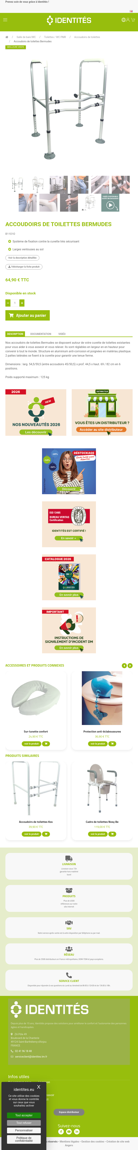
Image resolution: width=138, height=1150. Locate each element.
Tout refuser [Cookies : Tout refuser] (23, 1122)
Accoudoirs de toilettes (87, 37)
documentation (40, 334)
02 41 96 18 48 (23, 1051)
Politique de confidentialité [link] (24, 1139)
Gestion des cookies (92, 1141)
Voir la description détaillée (22, 257)
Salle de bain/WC (26, 37)
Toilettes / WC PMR (55, 37)
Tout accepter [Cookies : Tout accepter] (24, 1115)
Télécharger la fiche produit (24, 266)
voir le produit (31, 743)
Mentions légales (69, 1141)
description (15, 334)
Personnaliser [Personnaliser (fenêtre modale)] (24, 1130)
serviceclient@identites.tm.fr (31, 1056)
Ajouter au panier (27, 315)
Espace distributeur (69, 1112)
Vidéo (62, 334)
